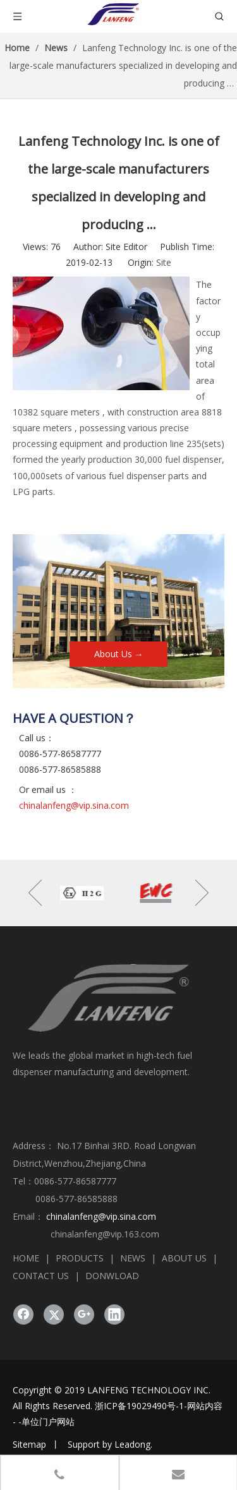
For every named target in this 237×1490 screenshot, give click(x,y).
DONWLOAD (112, 1276)
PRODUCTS (80, 1258)
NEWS (132, 1258)
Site (163, 262)
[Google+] (84, 1314)
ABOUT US (184, 1258)
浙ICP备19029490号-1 (139, 1406)
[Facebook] (23, 1314)
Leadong (132, 1444)
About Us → (118, 654)
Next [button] (202, 892)
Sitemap (29, 1444)
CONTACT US (41, 1276)
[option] (81, 893)
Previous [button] (35, 892)
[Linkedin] (114, 1314)
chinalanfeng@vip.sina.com (74, 805)
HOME (26, 1258)
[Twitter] (54, 1314)
